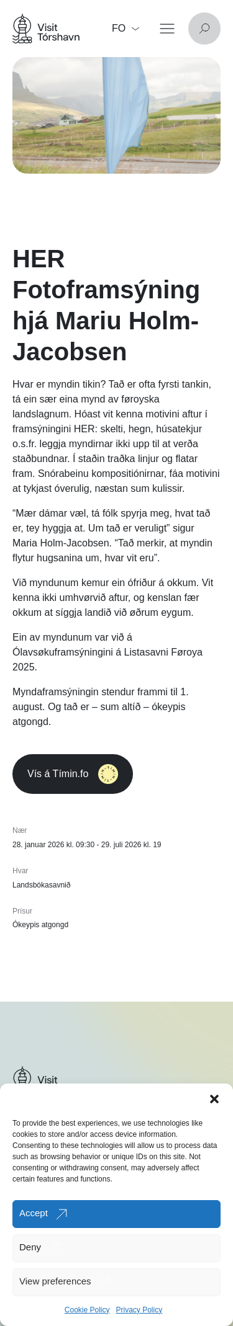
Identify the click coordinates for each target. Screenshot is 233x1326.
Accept (33, 1213)
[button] (214, 1099)
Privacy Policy (139, 1310)
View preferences (55, 1281)
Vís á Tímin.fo (72, 774)
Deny (30, 1247)
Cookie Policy (87, 1310)
